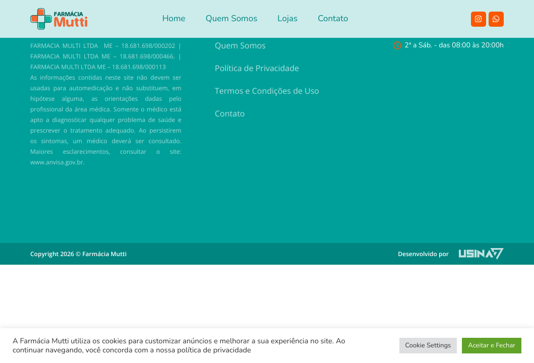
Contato (230, 113)
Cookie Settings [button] (428, 345)
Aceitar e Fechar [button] (491, 345)
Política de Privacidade (257, 68)
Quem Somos (240, 45)
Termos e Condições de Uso (267, 91)
